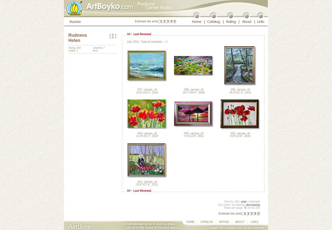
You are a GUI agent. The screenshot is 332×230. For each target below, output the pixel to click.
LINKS (254, 221)
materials (254, 201)
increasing (238, 204)
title (237, 201)
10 (248, 207)
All (129, 34)
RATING (224, 221)
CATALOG (207, 221)
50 (252, 207)
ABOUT (239, 221)
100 (257, 207)
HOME (191, 221)
